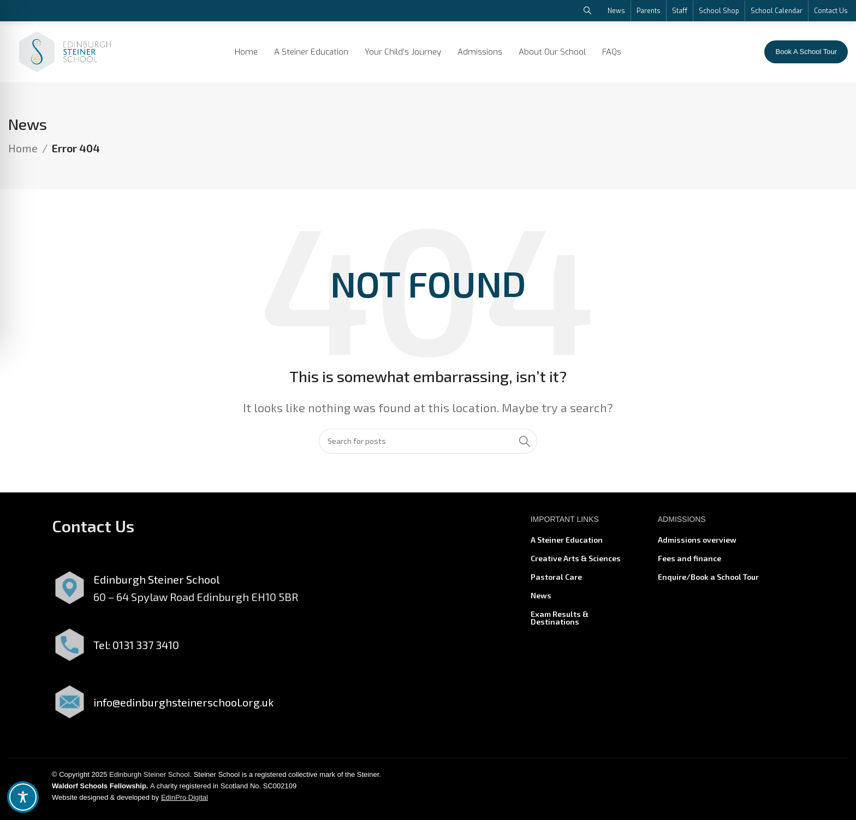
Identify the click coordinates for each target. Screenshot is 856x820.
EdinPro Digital (184, 802)
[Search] (428, 445)
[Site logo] (65, 50)
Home (23, 152)
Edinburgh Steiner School (149, 779)
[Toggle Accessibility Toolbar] (23, 797)
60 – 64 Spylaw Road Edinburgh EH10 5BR (195, 601)
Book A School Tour (806, 51)
